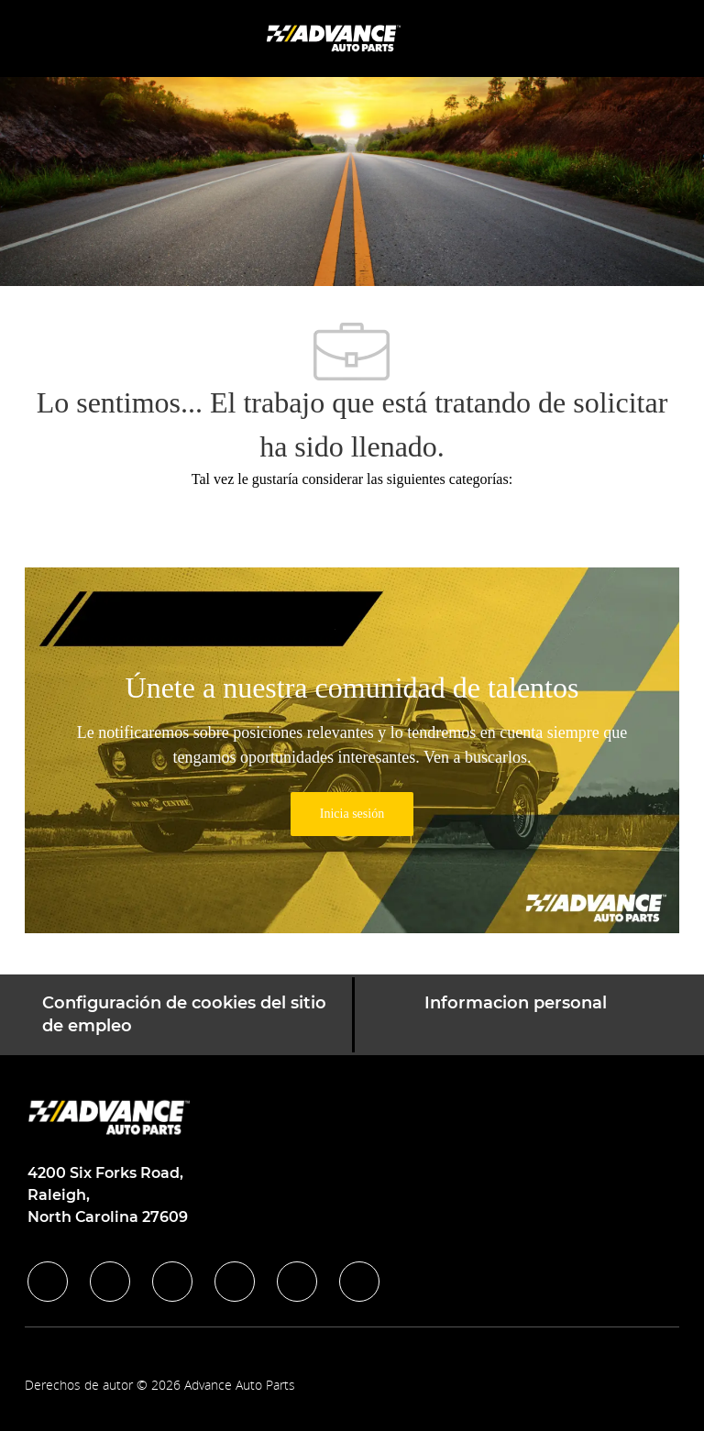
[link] (352, 814)
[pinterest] (359, 1281)
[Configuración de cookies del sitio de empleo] (189, 1015)
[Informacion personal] (515, 1015)
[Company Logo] (335, 37)
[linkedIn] (110, 1281)
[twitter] (172, 1281)
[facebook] (48, 1281)
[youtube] (297, 1281)
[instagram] (234, 1281)
